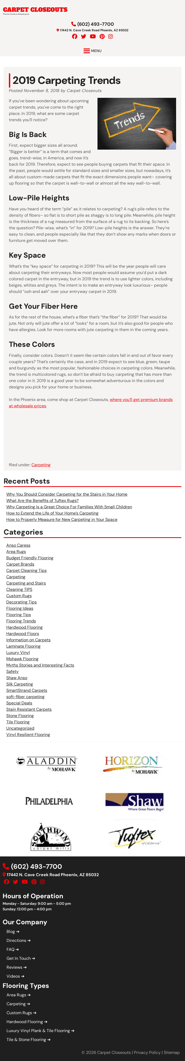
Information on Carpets (28, 640)
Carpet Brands (20, 564)
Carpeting (41, 465)
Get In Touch (19, 958)
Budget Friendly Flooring (29, 558)
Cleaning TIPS (19, 589)
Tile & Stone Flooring (26, 1039)
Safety (12, 671)
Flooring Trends (21, 621)
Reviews (14, 967)
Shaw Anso (16, 678)
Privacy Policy (147, 1052)
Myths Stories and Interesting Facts (40, 665)
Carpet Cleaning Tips (26, 570)
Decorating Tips (21, 602)
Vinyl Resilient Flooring (28, 734)
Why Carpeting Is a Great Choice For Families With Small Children (69, 507)
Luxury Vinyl (18, 652)
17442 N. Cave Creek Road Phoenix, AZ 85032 (94, 30)
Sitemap (172, 1052)
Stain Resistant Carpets (29, 709)
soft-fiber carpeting (25, 696)
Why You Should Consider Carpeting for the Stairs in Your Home (66, 494)
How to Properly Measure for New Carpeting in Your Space (61, 519)
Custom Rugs (19, 595)
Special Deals (19, 703)
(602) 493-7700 (95, 24)
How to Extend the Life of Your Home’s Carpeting (52, 513)
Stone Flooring (20, 715)
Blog (11, 931)
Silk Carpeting (19, 684)
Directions (16, 940)
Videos (13, 976)
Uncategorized (20, 728)
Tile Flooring (18, 722)
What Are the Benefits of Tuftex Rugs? (42, 500)
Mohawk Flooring (22, 659)
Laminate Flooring (23, 646)
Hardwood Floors (22, 633)
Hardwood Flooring (24, 627)
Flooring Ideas (19, 608)
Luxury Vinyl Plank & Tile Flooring (38, 1030)
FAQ (10, 949)
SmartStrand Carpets (26, 690)
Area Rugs (16, 551)
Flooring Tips (18, 614)
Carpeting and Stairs (26, 583)
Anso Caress (18, 545)
